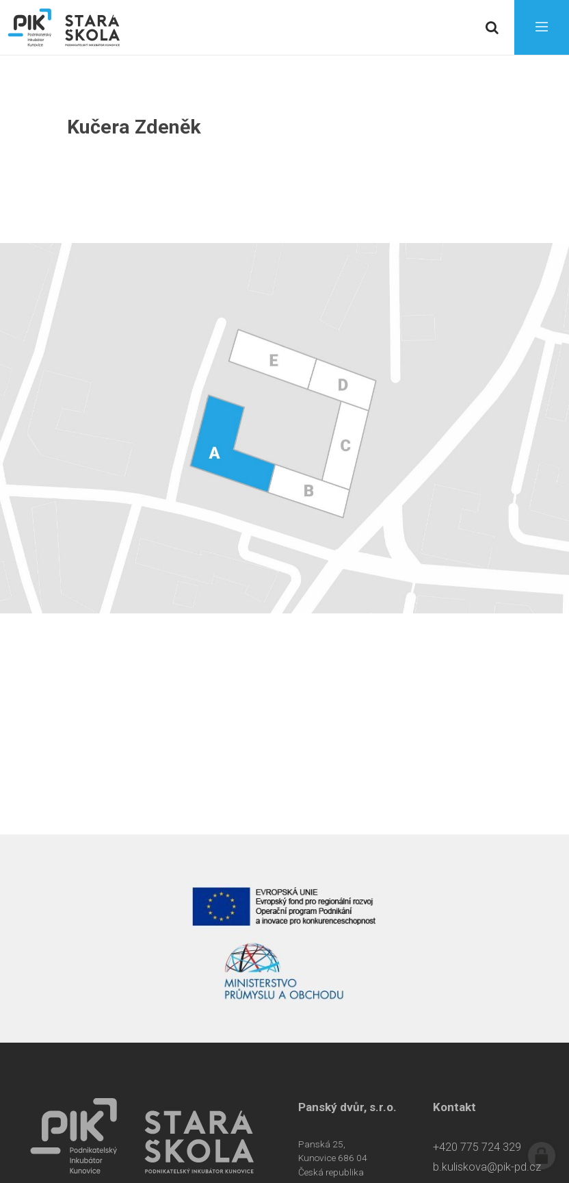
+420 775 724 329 (477, 1147)
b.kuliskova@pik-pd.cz (487, 1166)
